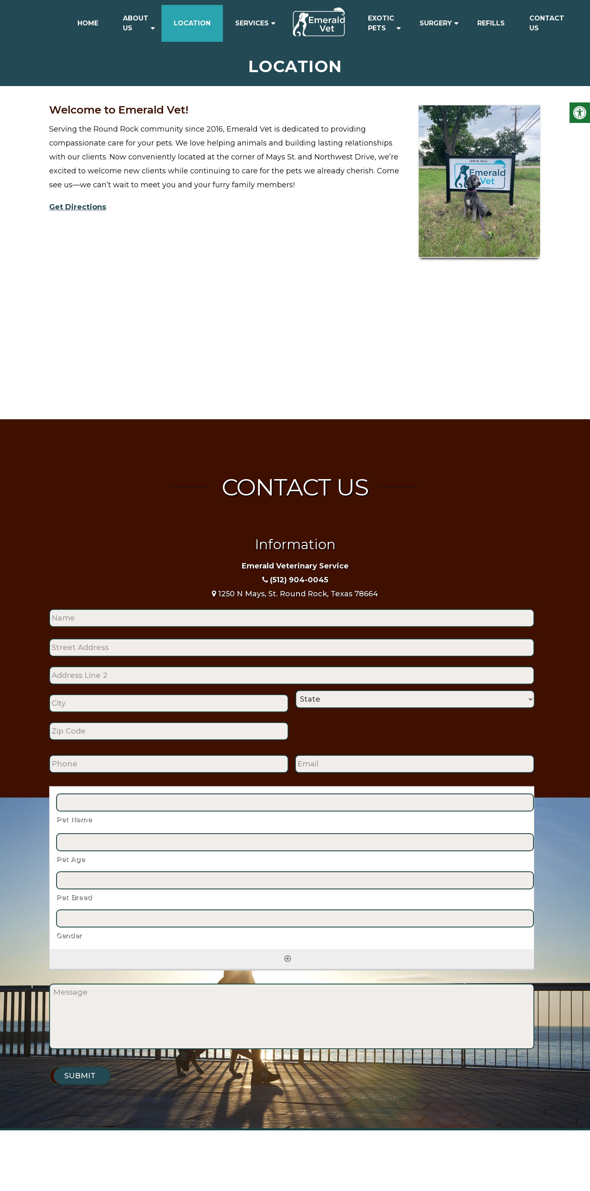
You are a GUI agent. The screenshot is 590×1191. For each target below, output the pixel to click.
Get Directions (77, 206)
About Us (135, 23)
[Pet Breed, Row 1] (295, 880)
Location (192, 23)
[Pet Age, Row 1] (295, 842)
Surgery (436, 23)
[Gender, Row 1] (295, 918)
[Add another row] (287, 958)
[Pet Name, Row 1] (295, 802)
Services (252, 23)
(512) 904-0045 (299, 579)
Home (87, 23)
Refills (491, 23)
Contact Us (546, 23)
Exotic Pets (381, 23)
